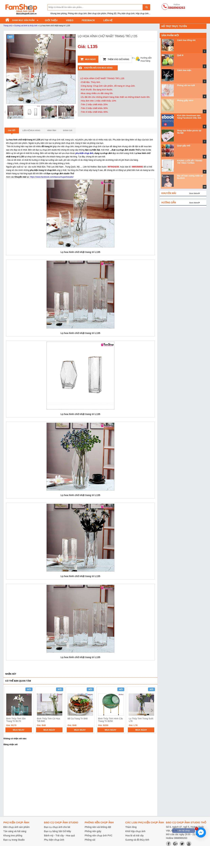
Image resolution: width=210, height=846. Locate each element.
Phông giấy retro (185, 100)
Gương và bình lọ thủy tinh (25, 26)
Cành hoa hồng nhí (186, 40)
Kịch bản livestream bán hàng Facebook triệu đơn (189, 116)
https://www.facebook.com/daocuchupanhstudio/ (52, 177)
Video (69, 20)
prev (9, 710)
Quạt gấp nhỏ (183, 145)
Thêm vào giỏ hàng (116, 59)
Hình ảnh (51, 130)
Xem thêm (193, 193)
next (152, 710)
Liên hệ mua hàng (31, 130)
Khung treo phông (12, 835)
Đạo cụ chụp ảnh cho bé (57, 827)
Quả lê (180, 55)
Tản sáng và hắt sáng (14, 831)
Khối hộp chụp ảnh (135, 831)
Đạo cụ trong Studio (14, 839)
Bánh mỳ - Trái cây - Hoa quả (59, 835)
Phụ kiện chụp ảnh (54, 839)
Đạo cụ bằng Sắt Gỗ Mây (57, 831)
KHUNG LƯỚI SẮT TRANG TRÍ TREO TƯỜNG (189, 162)
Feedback (88, 20)
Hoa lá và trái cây (134, 835)
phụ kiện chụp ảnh (84, 153)
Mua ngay (88, 59)
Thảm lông (130, 827)
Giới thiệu (51, 20)
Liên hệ (108, 20)
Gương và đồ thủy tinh (137, 839)
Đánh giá (67, 130)
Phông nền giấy (93, 831)
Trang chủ (7, 26)
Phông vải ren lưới (186, 85)
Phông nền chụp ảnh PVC (98, 835)
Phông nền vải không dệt (98, 827)
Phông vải (90, 839)
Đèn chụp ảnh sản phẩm (16, 827)
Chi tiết (12, 131)
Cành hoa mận (184, 70)
